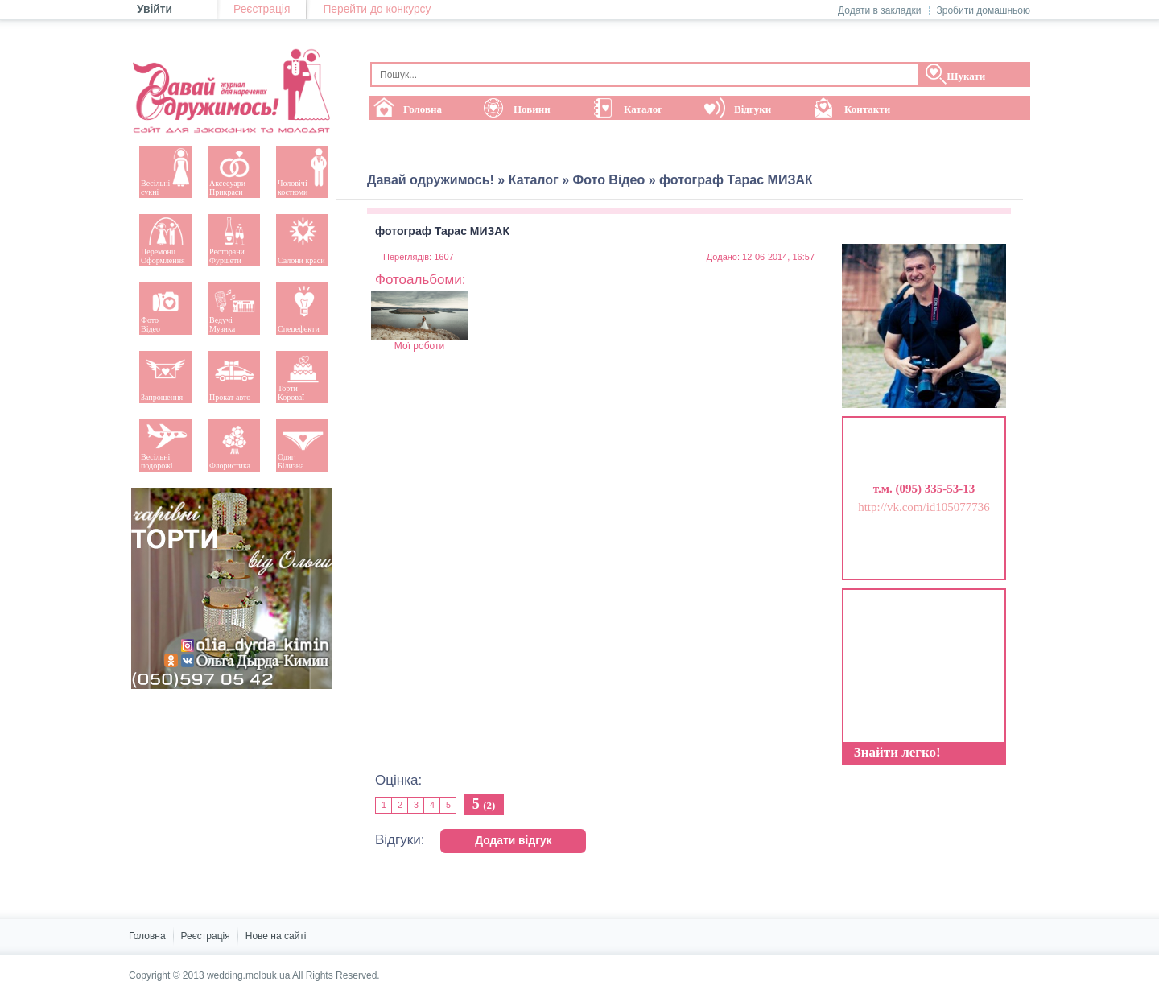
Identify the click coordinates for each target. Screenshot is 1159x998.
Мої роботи (419, 321)
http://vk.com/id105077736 (924, 507)
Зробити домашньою (983, 10)
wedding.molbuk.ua (248, 975)
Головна (147, 936)
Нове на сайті (276, 936)
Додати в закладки (880, 10)
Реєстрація (261, 9)
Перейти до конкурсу (377, 9)
